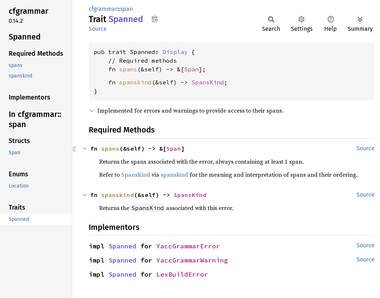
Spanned (122, 246)
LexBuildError (182, 274)
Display (175, 51)
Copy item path (155, 19)
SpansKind (207, 82)
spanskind (135, 82)
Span (191, 69)
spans (128, 69)
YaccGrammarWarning (192, 260)
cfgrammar (103, 8)
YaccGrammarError (188, 246)
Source (98, 28)
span (126, 8)
